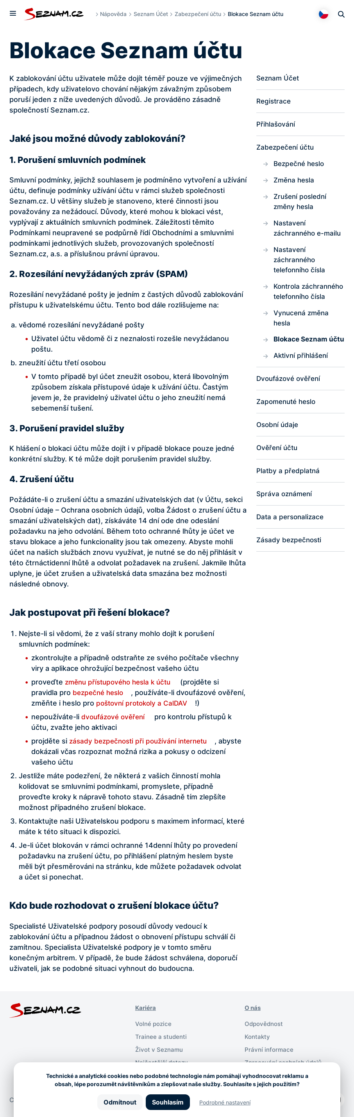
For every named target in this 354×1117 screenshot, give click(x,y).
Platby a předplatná (289, 501)
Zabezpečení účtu (200, 14)
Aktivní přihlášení (302, 384)
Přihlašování (276, 125)
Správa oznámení (285, 525)
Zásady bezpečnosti (290, 572)
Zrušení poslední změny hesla (302, 204)
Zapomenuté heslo (288, 431)
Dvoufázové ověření (290, 408)
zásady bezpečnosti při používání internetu (142, 741)
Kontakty (258, 1036)
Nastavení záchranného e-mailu (309, 231)
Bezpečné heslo (301, 165)
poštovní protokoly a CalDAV (173, 703)
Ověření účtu (278, 478)
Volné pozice (154, 1023)
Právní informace (270, 1048)
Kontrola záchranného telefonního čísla (301, 302)
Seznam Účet (153, 14)
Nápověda (115, 14)
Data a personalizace (291, 548)
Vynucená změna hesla (303, 334)
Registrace (274, 102)
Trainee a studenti (162, 1036)
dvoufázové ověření (114, 717)
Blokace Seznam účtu (302, 362)
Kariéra (146, 1008)
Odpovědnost (265, 1023)
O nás (253, 1008)
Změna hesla (295, 182)
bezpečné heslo (100, 692)
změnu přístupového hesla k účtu (121, 682)
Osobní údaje (278, 454)
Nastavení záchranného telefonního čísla (301, 264)
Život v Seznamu (160, 1048)
